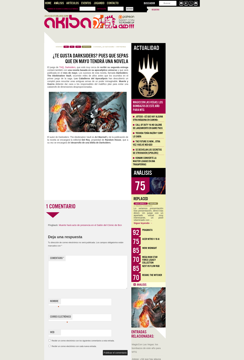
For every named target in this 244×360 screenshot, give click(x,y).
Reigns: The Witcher (186, 275)
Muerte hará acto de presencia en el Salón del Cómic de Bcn (124, 225)
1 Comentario (131, 47)
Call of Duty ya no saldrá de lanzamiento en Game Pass (182, 126)
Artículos (72, 3)
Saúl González (143, 47)
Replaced (175, 198)
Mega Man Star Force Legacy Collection (184, 260)
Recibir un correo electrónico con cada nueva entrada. (108, 346)
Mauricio (173, 206)
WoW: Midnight (183, 248)
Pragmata (181, 230)
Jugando (99, 3)
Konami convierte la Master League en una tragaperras (179, 161)
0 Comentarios (182, 206)
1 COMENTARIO (95, 206)
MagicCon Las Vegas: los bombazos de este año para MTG (59, 93)
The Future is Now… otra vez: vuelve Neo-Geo (180, 143)
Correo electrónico (94, 317)
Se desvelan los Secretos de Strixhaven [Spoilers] (181, 151)
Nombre (88, 302)
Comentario (91, 258)
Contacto (113, 3)
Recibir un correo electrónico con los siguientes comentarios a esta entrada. (117, 341)
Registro (155, 9)
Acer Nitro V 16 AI (185, 239)
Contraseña (101, 9)
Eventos (86, 3)
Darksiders (104, 67)
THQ (95, 67)
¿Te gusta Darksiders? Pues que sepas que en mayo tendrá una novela (124, 58)
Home (48, 3)
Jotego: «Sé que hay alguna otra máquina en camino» (182, 118)
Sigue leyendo (177, 223)
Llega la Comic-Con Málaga (58, 173)
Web (86, 332)
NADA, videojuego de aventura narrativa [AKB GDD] (59, 213)
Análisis (59, 3)
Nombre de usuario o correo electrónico (62, 9)
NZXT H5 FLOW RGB (185, 266)
